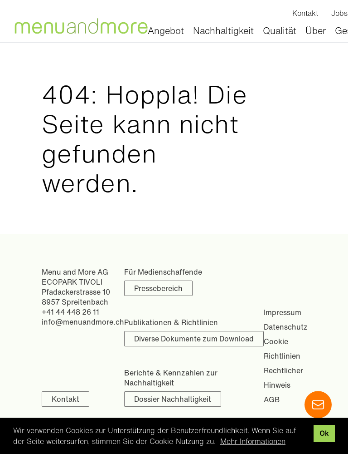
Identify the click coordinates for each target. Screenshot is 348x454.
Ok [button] (324, 433)
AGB (272, 399)
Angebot (166, 30)
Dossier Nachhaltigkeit (172, 399)
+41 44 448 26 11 (70, 311)
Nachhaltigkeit (223, 30)
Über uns (315, 37)
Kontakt (65, 399)
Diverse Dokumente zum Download (194, 338)
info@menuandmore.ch (83, 321)
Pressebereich (158, 288)
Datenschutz (286, 326)
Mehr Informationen (252, 441)
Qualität (279, 30)
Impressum (282, 312)
